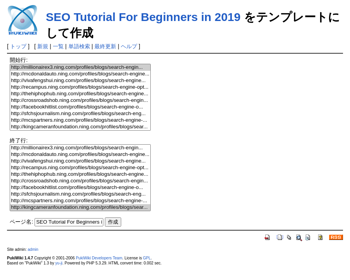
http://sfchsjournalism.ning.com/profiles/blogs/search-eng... (80, 113)
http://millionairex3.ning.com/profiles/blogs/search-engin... (80, 67)
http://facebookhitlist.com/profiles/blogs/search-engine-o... (80, 107)
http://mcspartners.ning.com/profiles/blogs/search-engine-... (80, 120)
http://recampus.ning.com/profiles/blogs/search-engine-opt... (80, 87)
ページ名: (21, 222)
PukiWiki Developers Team (99, 258)
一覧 (58, 46)
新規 (42, 46)
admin (33, 249)
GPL (147, 258)
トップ (18, 46)
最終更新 (105, 46)
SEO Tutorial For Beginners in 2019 (143, 16)
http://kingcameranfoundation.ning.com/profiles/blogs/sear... (80, 127)
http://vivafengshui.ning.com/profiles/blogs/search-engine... (80, 80)
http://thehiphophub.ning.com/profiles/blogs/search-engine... (80, 94)
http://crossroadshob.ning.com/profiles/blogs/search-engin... (80, 100)
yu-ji (58, 263)
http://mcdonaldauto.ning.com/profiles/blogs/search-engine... (80, 74)
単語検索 (79, 46)
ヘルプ (129, 46)
